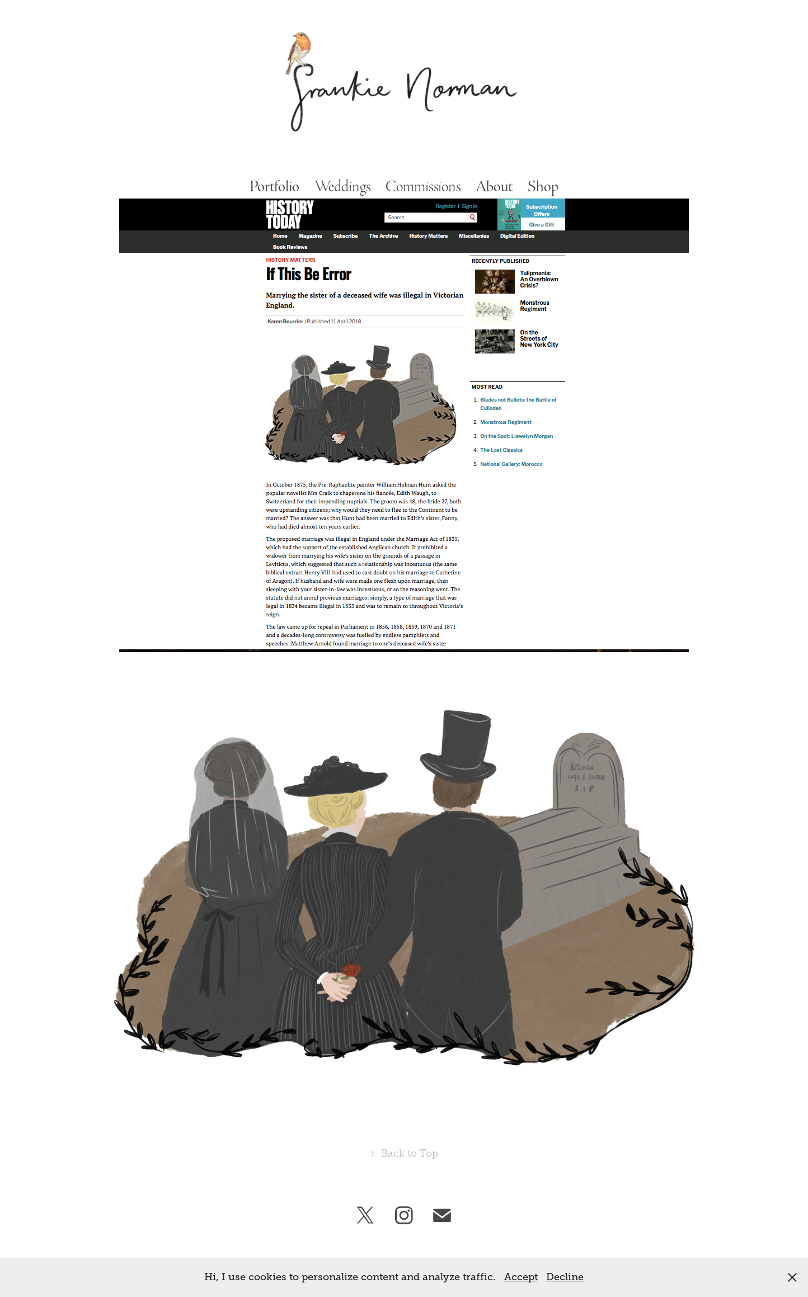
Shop (543, 186)
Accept (521, 1276)
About (494, 186)
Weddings (342, 186)
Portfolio (274, 186)
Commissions (423, 186)
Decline (565, 1276)
